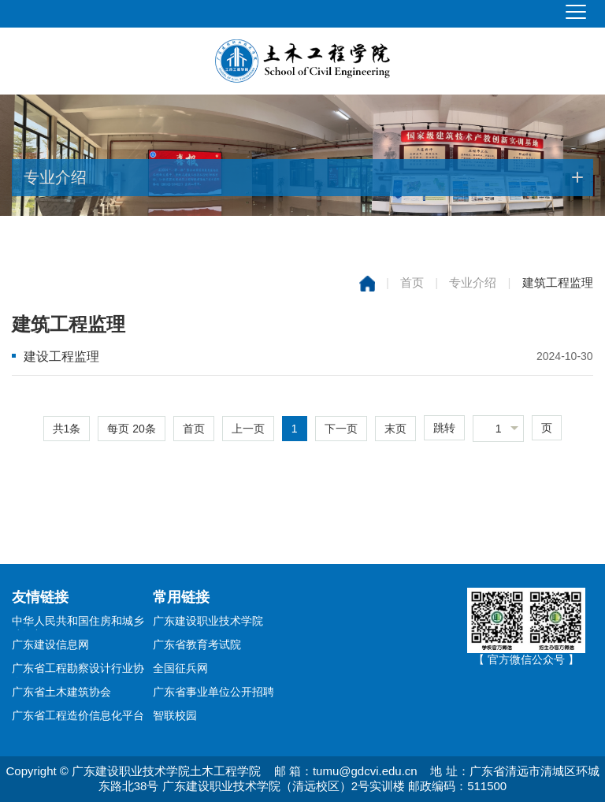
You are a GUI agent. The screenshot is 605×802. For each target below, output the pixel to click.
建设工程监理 (61, 356)
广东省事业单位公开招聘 (213, 691)
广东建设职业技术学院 (208, 620)
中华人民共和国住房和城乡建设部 (78, 622)
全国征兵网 (180, 668)
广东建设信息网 (50, 644)
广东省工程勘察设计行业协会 (78, 670)
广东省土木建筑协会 (61, 691)
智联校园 (175, 715)
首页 (412, 282)
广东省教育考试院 (197, 644)
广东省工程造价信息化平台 (78, 715)
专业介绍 (472, 282)
